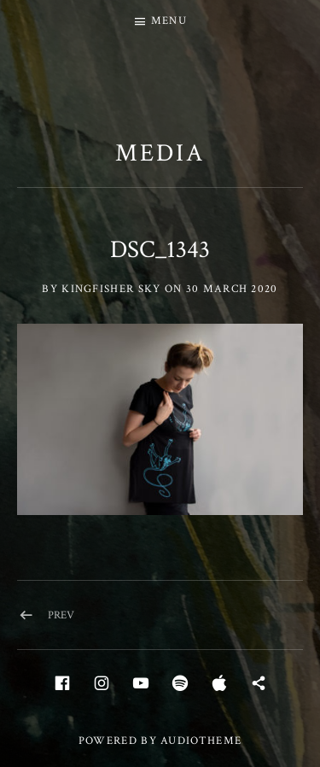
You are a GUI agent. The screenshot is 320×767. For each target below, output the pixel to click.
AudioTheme (200, 741)
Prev (61, 615)
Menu (169, 21)
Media (160, 153)
